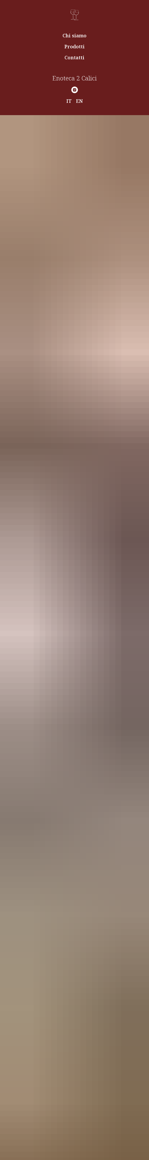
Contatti (74, 57)
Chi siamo (74, 35)
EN (79, 101)
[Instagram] (74, 90)
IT (69, 101)
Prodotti (74, 46)
